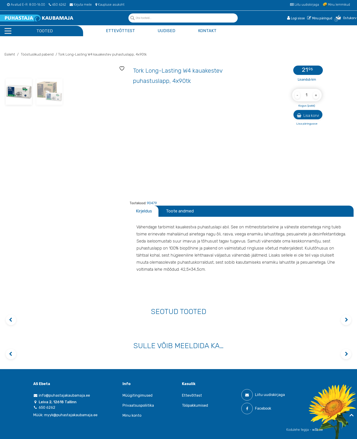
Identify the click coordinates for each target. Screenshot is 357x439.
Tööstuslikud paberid (37, 54)
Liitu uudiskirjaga (304, 5)
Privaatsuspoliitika (138, 405)
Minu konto (131, 415)
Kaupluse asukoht (109, 5)
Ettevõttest (120, 30)
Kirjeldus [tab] (144, 211)
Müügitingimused (137, 395)
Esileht (10, 54)
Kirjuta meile (81, 5)
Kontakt (207, 30)
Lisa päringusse (306, 123)
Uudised (166, 30)
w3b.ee (317, 430)
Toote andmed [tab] (180, 211)
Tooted (44, 30)
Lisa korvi (308, 115)
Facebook (256, 408)
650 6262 (57, 5)
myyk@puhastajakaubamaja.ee (70, 415)
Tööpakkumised (195, 405)
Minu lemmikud (336, 5)
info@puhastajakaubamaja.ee (61, 395)
